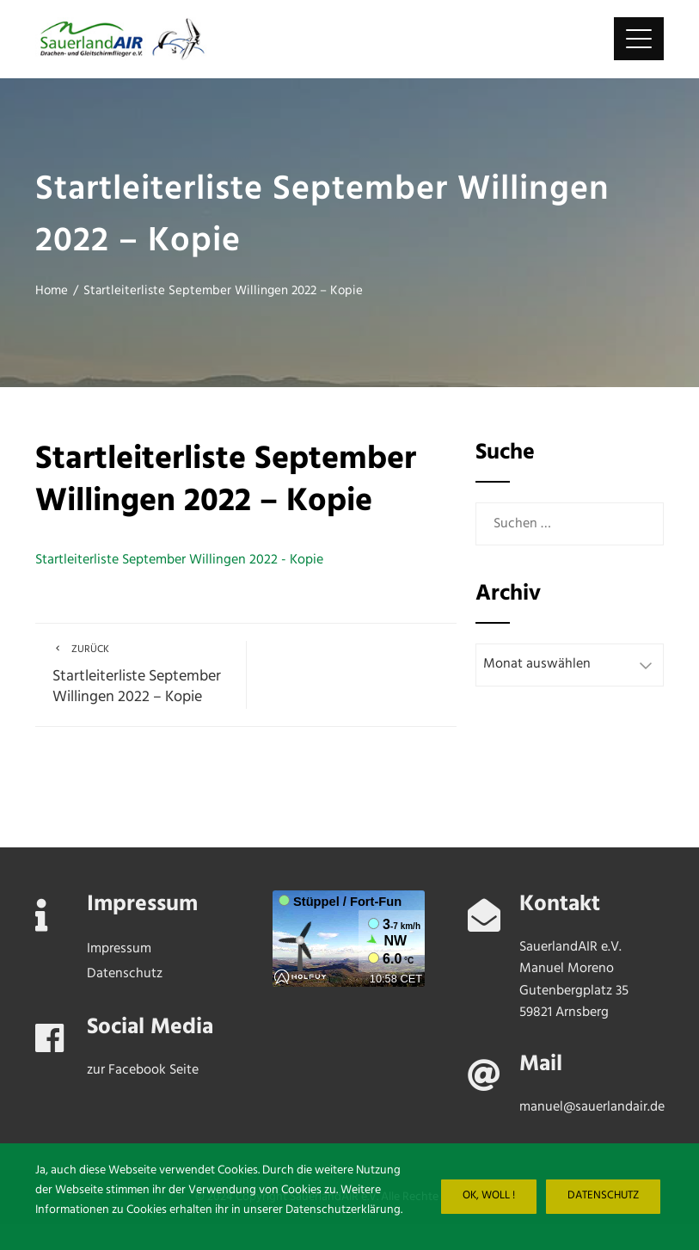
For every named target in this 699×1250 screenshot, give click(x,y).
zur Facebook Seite (143, 1070)
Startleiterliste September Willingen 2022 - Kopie (179, 560)
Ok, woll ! (489, 1195)
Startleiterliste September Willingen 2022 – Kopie (140, 675)
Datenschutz (603, 1195)
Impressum (119, 949)
